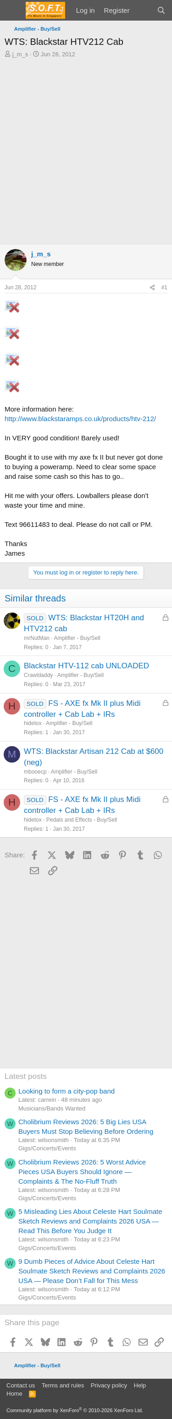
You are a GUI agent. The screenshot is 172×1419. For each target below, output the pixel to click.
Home (14, 1393)
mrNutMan (37, 638)
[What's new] (143, 10)
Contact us (20, 1385)
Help (140, 1385)
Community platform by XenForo (74, 1410)
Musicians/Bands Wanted (51, 1108)
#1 (164, 287)
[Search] (161, 10)
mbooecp (35, 772)
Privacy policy (109, 1385)
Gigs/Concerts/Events (47, 1148)
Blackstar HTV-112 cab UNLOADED (86, 665)
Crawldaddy (38, 675)
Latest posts (26, 1076)
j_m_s (20, 54)
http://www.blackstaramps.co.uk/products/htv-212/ (80, 418)
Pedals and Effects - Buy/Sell (81, 820)
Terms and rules (63, 1385)
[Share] (152, 287)
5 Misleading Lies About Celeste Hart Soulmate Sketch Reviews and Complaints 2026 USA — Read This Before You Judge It (90, 1221)
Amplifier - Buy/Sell (77, 638)
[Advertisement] (86, 149)
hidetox (33, 723)
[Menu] (12, 10)
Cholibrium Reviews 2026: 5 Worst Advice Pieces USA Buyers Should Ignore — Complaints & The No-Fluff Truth (82, 1171)
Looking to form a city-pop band (66, 1091)
